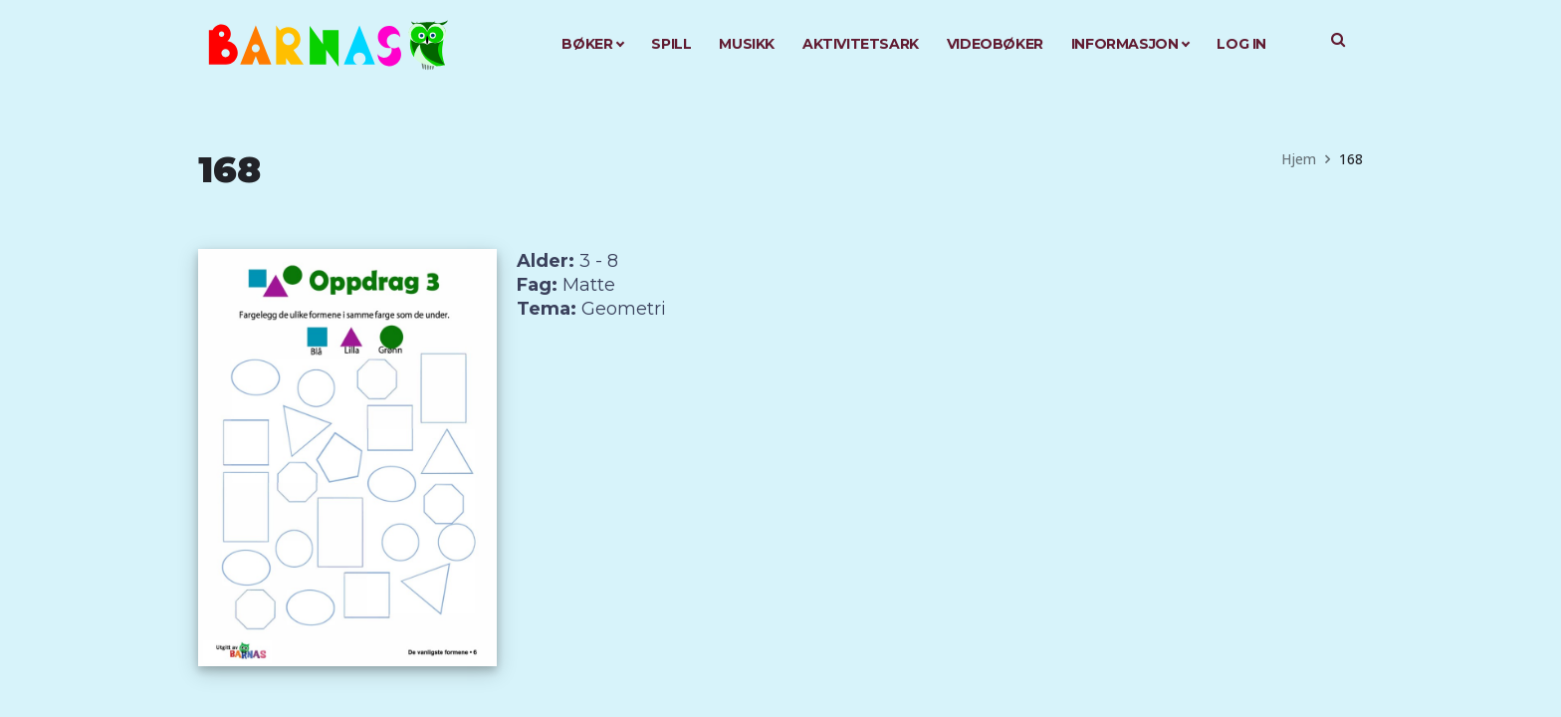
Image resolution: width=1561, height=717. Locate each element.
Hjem (1298, 158)
